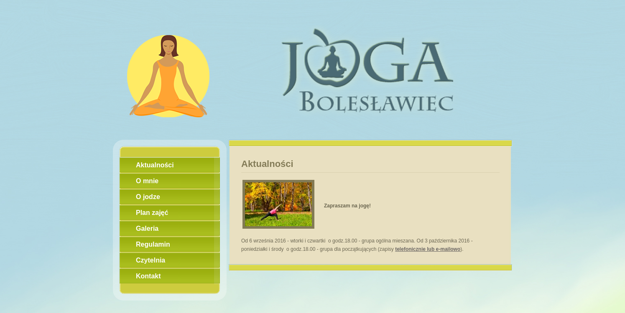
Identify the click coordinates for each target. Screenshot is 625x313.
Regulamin (153, 244)
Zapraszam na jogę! (347, 206)
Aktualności (155, 165)
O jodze (148, 196)
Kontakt (148, 276)
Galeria (147, 228)
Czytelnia (150, 260)
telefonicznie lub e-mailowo (427, 249)
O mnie (147, 180)
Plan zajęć (152, 212)
